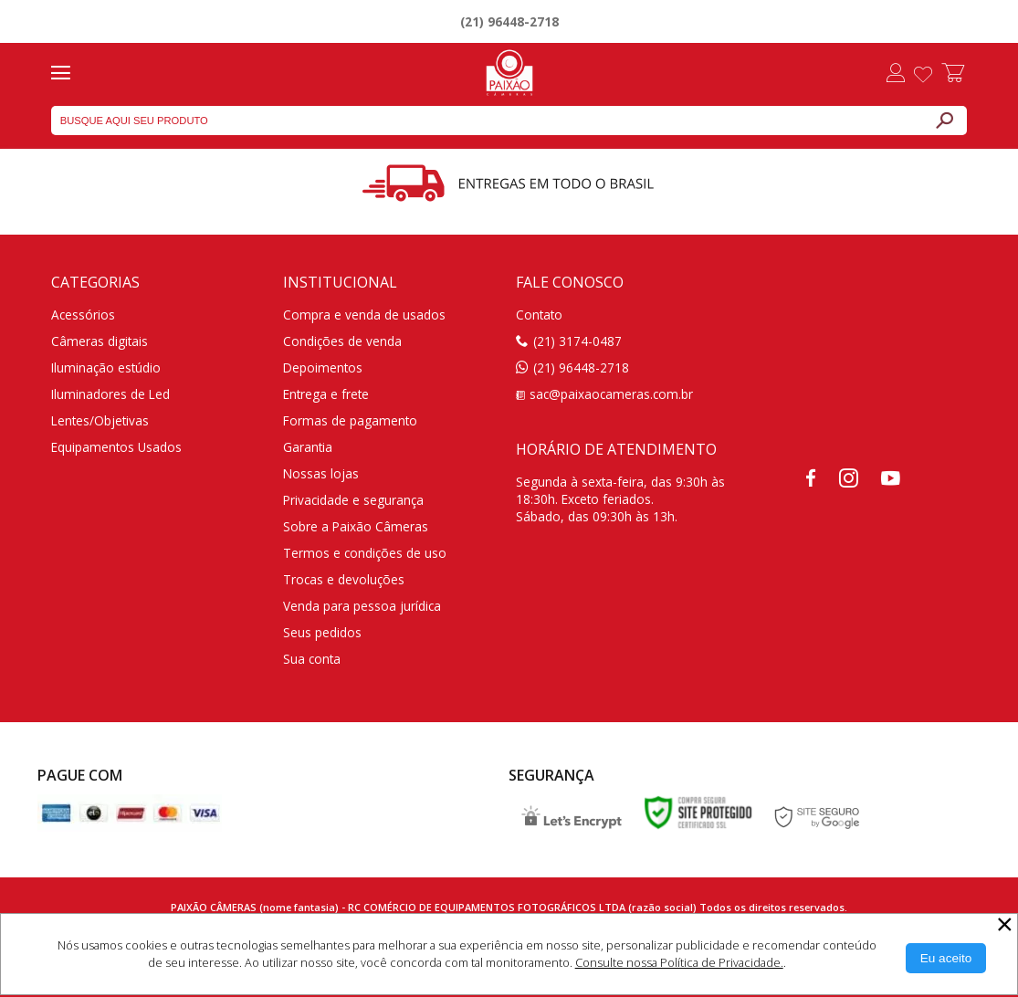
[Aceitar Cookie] (946, 958)
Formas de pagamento (350, 420)
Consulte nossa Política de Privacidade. (679, 962)
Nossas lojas (321, 473)
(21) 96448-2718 (509, 21)
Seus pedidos (322, 632)
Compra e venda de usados (364, 314)
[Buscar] (944, 120)
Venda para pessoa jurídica (362, 605)
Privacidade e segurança (353, 500)
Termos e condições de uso (364, 552)
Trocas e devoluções (343, 579)
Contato (539, 314)
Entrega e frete (326, 394)
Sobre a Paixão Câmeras (355, 526)
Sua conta (312, 658)
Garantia (307, 447)
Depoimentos (322, 367)
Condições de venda (342, 341)
